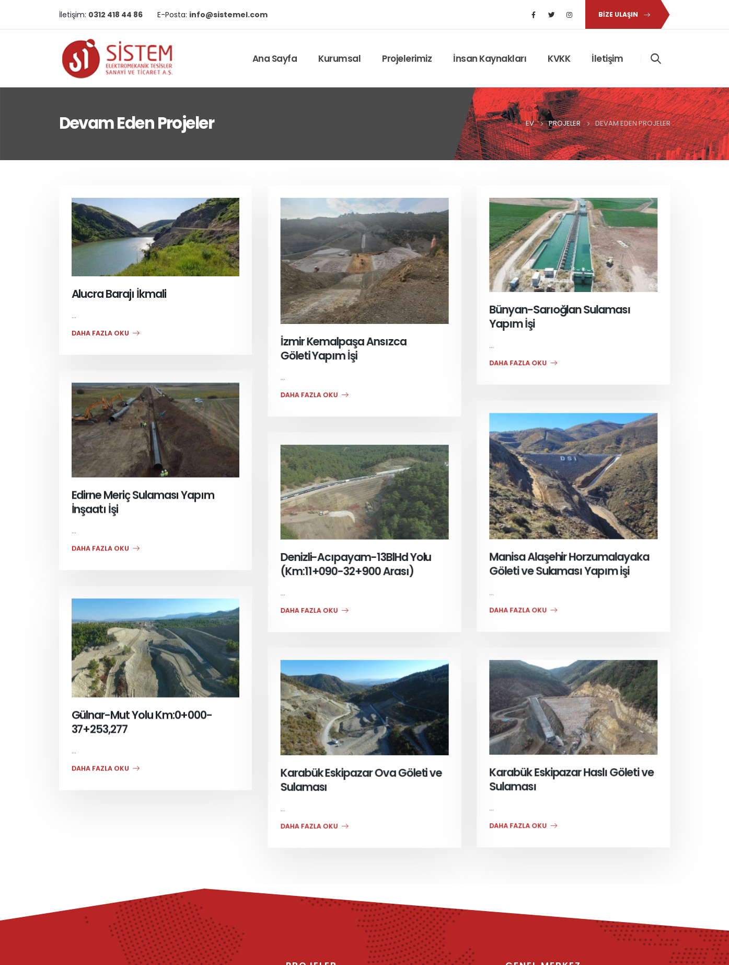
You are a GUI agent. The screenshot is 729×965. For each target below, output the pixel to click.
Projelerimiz (407, 58)
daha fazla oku (106, 333)
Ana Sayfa (274, 58)
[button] (622, 14)
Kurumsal (339, 58)
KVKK (559, 58)
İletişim (607, 58)
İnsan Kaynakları (489, 58)
